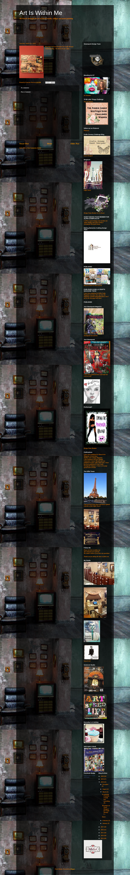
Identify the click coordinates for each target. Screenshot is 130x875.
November (105, 784)
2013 (102, 838)
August (104, 789)
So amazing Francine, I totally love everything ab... (106, 799)
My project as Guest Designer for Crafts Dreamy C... (106, 810)
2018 (102, 782)
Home (49, 144)
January (105, 823)
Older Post (75, 144)
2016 (102, 830)
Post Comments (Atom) (34, 148)
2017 (102, 827)
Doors (104, 817)
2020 (102, 776)
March (104, 792)
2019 (102, 779)
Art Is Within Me (40, 12)
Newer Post (24, 144)
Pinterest (86, 130)
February (105, 820)
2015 (102, 832)
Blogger (72, 869)
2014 (102, 835)
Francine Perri (87, 775)
